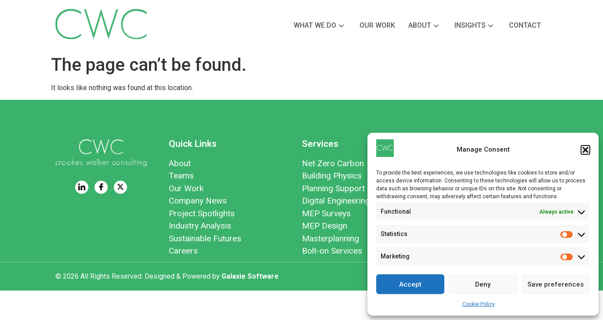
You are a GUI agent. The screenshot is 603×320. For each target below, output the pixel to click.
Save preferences (555, 284)
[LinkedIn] (81, 187)
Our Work (377, 25)
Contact (525, 25)
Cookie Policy (478, 304)
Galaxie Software (250, 276)
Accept (410, 284)
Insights (473, 25)
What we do (319, 25)
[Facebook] (101, 187)
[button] (585, 149)
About (423, 25)
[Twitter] (120, 187)
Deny (482, 284)
